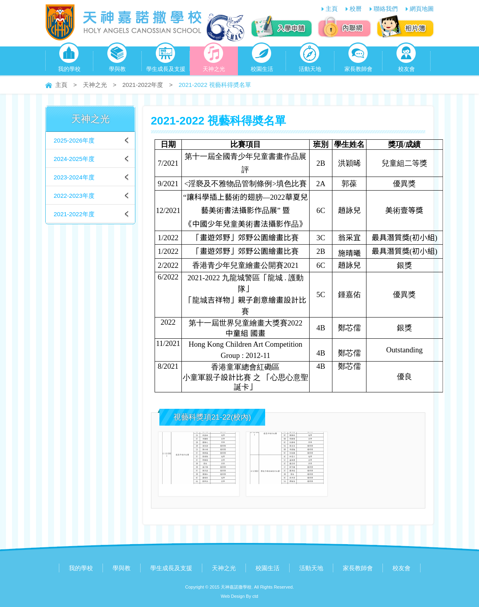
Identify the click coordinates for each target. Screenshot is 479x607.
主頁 (332, 8)
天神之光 (214, 59)
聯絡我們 (386, 8)
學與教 (117, 59)
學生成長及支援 (165, 59)
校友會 (406, 59)
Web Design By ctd (239, 596)
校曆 (356, 8)
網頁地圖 (422, 8)
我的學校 (69, 59)
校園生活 (262, 59)
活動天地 (310, 59)
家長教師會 (358, 59)
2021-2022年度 (143, 84)
